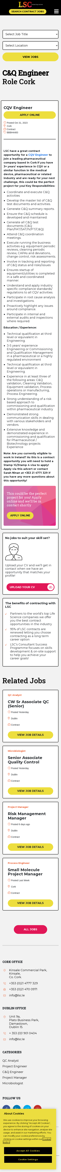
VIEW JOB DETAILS (30, 734)
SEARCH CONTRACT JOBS (27, 11)
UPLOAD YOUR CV (22, 587)
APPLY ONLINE (30, 114)
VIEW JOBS (30, 56)
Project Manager (14, 1077)
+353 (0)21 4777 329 (23, 983)
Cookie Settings (28, 1159)
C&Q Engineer (12, 1072)
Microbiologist (12, 1083)
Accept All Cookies (28, 1150)
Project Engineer (14, 1066)
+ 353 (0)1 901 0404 (23, 1033)
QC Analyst (10, 1060)
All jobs (30, 929)
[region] (28, 1139)
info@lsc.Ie (17, 995)
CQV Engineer (38, 154)
